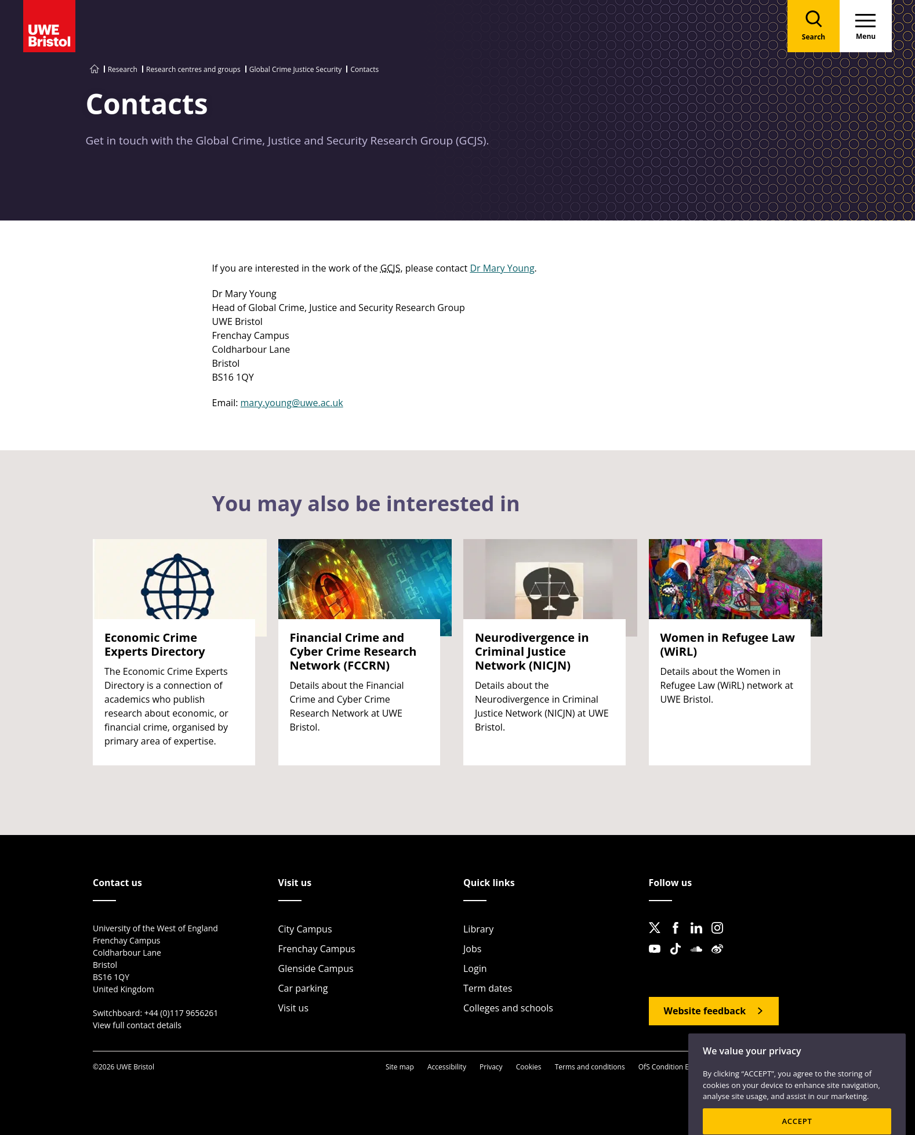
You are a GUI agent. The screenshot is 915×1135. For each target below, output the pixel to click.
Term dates (487, 988)
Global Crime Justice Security (295, 69)
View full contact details (137, 1025)
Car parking (303, 988)
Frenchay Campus (316, 948)
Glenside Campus (316, 968)
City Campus (305, 929)
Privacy (491, 1067)
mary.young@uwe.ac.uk (292, 402)
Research (122, 69)
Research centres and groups (193, 69)
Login (475, 968)
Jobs (472, 948)
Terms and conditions (590, 1067)
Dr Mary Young (502, 268)
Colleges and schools (508, 1008)
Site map (400, 1067)
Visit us (293, 1008)
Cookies (529, 1067)
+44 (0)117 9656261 (181, 1012)
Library (478, 929)
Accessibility (446, 1067)
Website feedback (705, 1010)
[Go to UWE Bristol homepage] (94, 69)
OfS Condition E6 (665, 1067)
